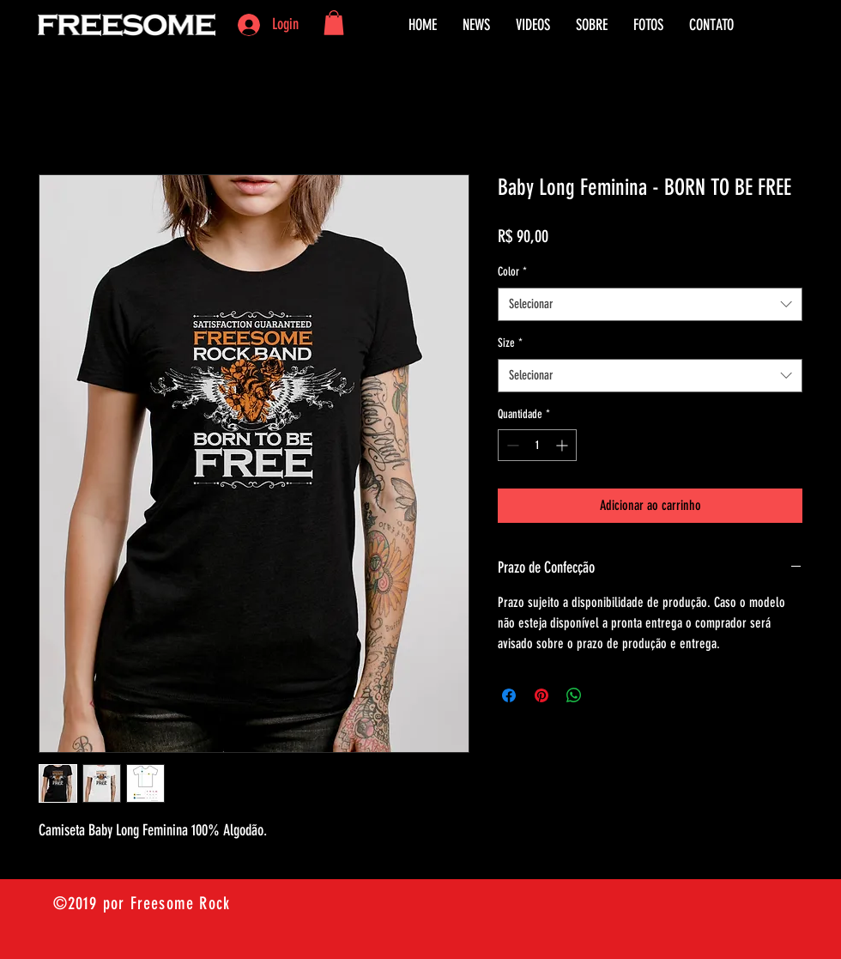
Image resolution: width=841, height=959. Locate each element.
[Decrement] (511, 445)
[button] (334, 22)
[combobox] (650, 304)
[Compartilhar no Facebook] (509, 695)
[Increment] (563, 445)
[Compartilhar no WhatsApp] (574, 695)
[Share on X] (606, 695)
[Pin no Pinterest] (541, 695)
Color (512, 271)
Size (510, 343)
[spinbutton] (537, 445)
